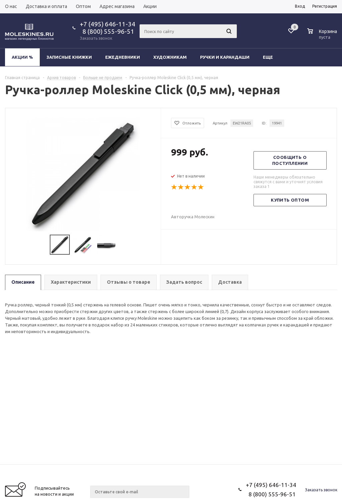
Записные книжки (69, 57)
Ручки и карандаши (224, 57)
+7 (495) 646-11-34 (107, 24)
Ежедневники (122, 57)
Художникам (170, 57)
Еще (271, 57)
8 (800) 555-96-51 (107, 31)
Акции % (22, 57)
